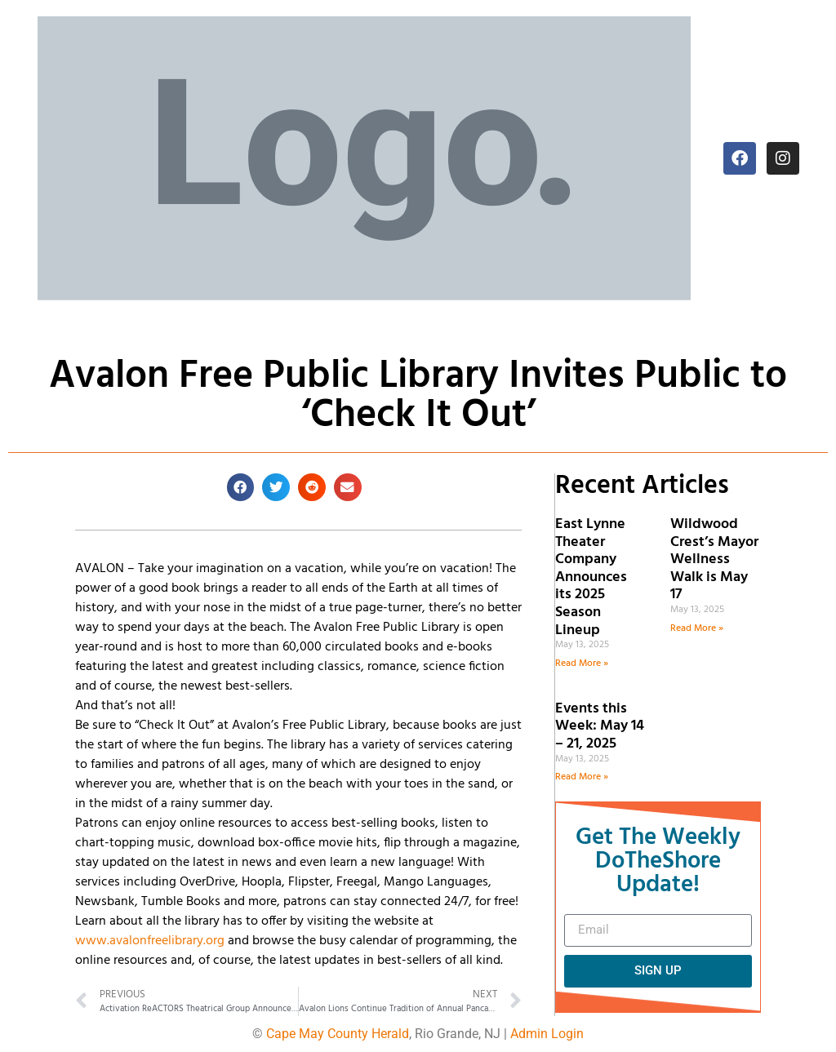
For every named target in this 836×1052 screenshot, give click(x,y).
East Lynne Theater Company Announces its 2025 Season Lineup (591, 577)
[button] (241, 487)
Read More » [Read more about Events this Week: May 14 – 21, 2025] (581, 777)
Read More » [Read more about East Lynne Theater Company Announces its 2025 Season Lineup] (581, 663)
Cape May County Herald (337, 1033)
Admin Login (547, 1033)
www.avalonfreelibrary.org (150, 941)
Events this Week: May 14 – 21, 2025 (599, 726)
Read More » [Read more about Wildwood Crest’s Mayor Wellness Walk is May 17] (696, 628)
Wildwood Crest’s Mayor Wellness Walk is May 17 (714, 559)
